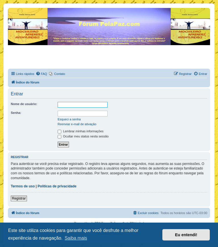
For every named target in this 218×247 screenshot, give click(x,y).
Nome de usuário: (24, 104)
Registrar (19, 198)
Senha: (16, 112)
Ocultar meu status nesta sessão (83, 136)
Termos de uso (23, 186)
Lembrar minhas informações (81, 131)
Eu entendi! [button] (186, 235)
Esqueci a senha (69, 119)
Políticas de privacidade (57, 186)
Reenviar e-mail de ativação (77, 124)
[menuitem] (41, 73)
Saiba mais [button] (76, 238)
